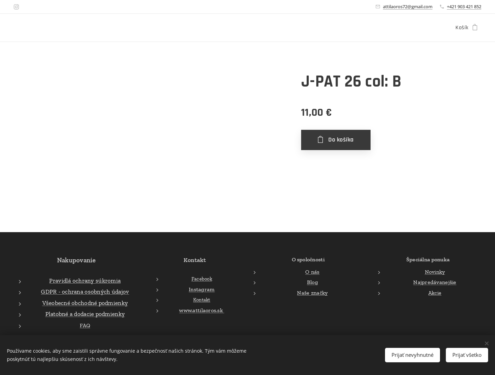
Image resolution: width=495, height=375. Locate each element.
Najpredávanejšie (434, 282)
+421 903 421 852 (464, 6)
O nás (312, 271)
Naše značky (312, 292)
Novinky (435, 271)
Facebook (201, 279)
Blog (312, 282)
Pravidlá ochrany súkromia (85, 280)
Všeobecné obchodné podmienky (85, 302)
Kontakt (201, 300)
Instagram (201, 289)
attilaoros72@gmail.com (407, 6)
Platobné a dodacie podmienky (85, 313)
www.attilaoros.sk (201, 310)
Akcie (434, 292)
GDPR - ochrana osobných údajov (85, 291)
